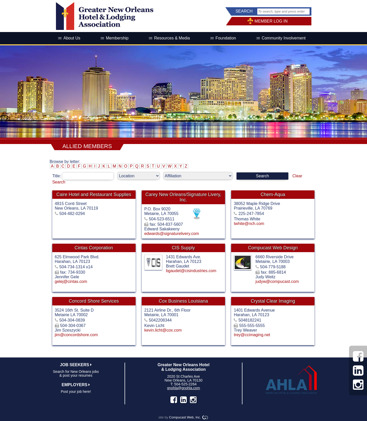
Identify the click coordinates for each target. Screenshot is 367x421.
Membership (117, 38)
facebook (173, 399)
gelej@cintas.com (71, 281)
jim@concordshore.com (76, 335)
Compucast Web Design (273, 247)
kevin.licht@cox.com (163, 330)
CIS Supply (183, 247)
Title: (85, 176)
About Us (71, 38)
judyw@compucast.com (277, 281)
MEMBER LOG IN (271, 21)
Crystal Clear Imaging (273, 301)
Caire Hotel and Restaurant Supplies (93, 194)
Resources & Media (172, 38)
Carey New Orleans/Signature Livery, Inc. (183, 197)
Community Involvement (284, 38)
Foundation (226, 38)
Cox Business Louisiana (183, 301)
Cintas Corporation (94, 247)
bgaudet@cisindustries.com (191, 271)
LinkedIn (183, 399)
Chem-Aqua (273, 194)
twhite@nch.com (249, 223)
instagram (193, 399)
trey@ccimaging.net (252, 335)
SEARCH (244, 11)
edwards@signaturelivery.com (171, 233)
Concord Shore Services (94, 301)
